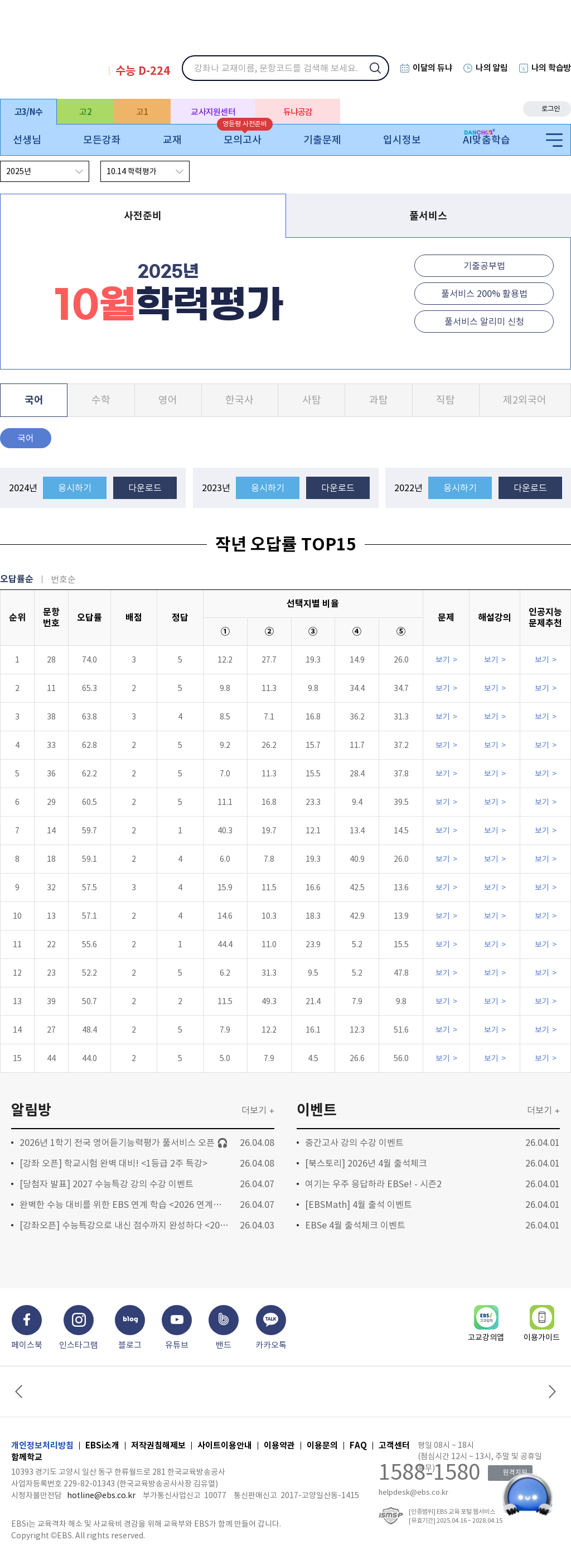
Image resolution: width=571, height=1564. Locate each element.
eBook (480, 109)
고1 (142, 112)
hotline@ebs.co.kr (101, 1495)
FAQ (358, 1445)
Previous (20, 1391)
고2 (85, 112)
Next (551, 1391)
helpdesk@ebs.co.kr (413, 1492)
